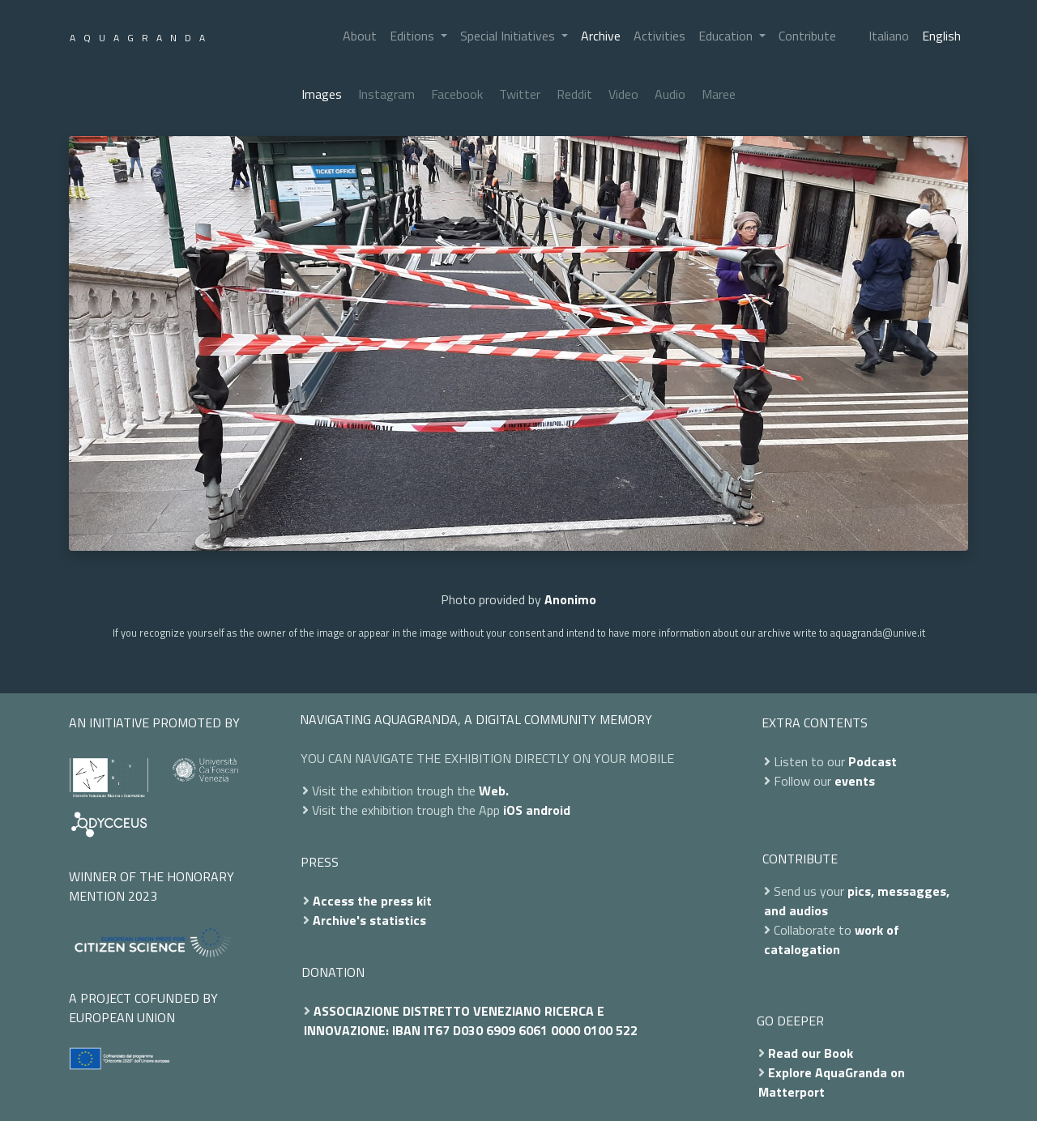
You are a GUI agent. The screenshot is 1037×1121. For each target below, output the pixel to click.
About (360, 35)
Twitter (519, 94)
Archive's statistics (369, 920)
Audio (670, 94)
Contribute (807, 35)
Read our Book (810, 1053)
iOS (513, 810)
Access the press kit (372, 900)
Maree (719, 94)
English (941, 35)
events (854, 781)
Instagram (386, 94)
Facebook (457, 94)
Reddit (574, 94)
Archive (601, 35)
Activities (659, 35)
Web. (494, 790)
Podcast (872, 761)
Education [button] (727, 35)
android (548, 810)
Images (321, 94)
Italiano (888, 35)
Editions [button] (413, 35)
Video (623, 94)
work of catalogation (831, 939)
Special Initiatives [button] (509, 35)
